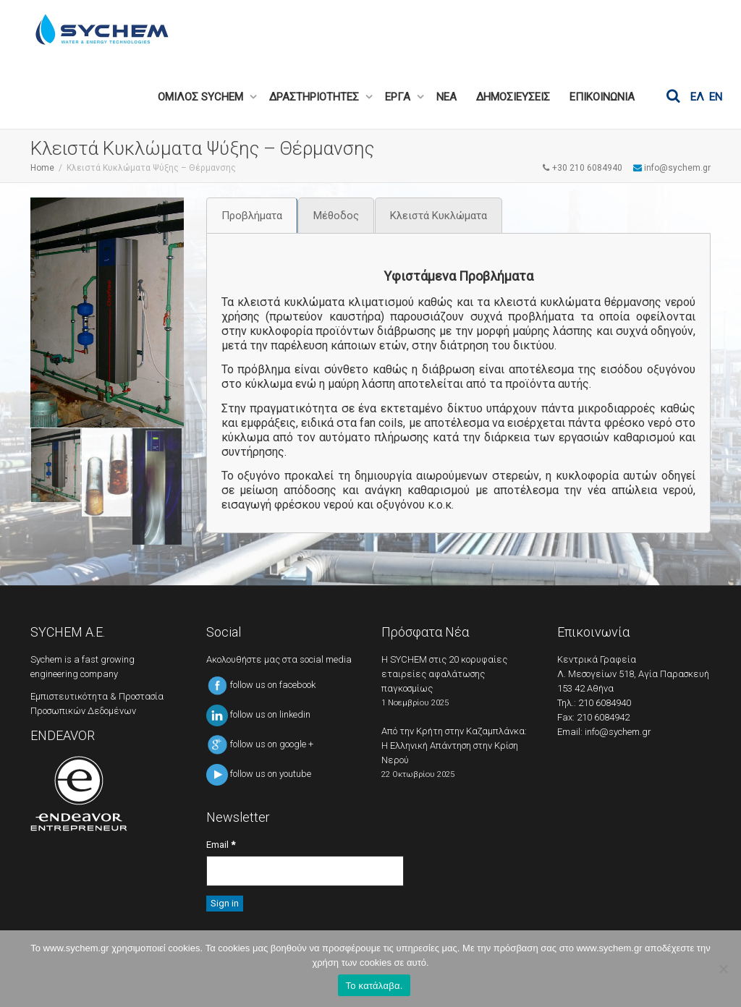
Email (220, 844)
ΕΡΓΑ (399, 96)
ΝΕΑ (446, 96)
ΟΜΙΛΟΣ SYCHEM (202, 96)
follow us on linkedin (258, 714)
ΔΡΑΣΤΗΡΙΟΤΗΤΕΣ (315, 96)
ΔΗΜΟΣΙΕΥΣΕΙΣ (513, 96)
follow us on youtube (258, 773)
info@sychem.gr (618, 731)
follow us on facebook (261, 684)
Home (42, 168)
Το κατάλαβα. (373, 985)
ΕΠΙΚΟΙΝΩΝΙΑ (602, 96)
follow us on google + (259, 744)
